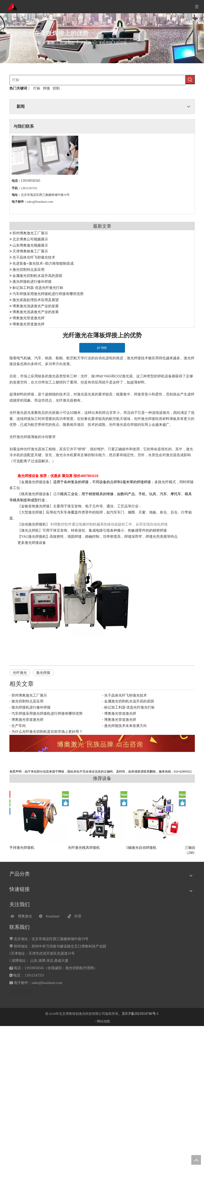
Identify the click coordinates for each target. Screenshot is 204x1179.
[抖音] (79, 916)
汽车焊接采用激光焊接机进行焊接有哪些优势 (48, 294)
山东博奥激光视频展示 (30, 245)
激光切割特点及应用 (28, 270)
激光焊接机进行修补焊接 (32, 282)
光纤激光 (20, 673)
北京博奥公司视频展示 (30, 239)
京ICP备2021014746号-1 (140, 1014)
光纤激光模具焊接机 (84, 848)
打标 (36, 88)
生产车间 (18, 726)
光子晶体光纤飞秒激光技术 (33, 257)
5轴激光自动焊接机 (141, 848)
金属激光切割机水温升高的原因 (37, 276)
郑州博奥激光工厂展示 (30, 233)
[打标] (97, 80)
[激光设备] (102, 743)
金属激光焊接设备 (35, 482)
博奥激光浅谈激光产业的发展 (35, 306)
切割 (56, 88)
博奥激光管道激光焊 (28, 318)
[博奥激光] (22, 916)
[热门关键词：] (190, 79)
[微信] (51, 916)
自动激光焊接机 (33, 524)
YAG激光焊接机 (33, 537)
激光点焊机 (30, 530)
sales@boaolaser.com (40, 201)
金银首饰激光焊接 (35, 506)
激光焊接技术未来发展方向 (125, 726)
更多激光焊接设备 (32, 543)
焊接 (46, 88)
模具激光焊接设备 (35, 494)
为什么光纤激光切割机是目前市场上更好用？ (47, 732)
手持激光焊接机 (21, 848)
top (196, 1160)
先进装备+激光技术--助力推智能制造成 (43, 263)
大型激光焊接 (31, 512)
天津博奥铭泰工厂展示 (30, 251)
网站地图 (103, 1021)
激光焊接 (43, 673)
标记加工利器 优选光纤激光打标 (37, 288)
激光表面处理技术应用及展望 (35, 300)
